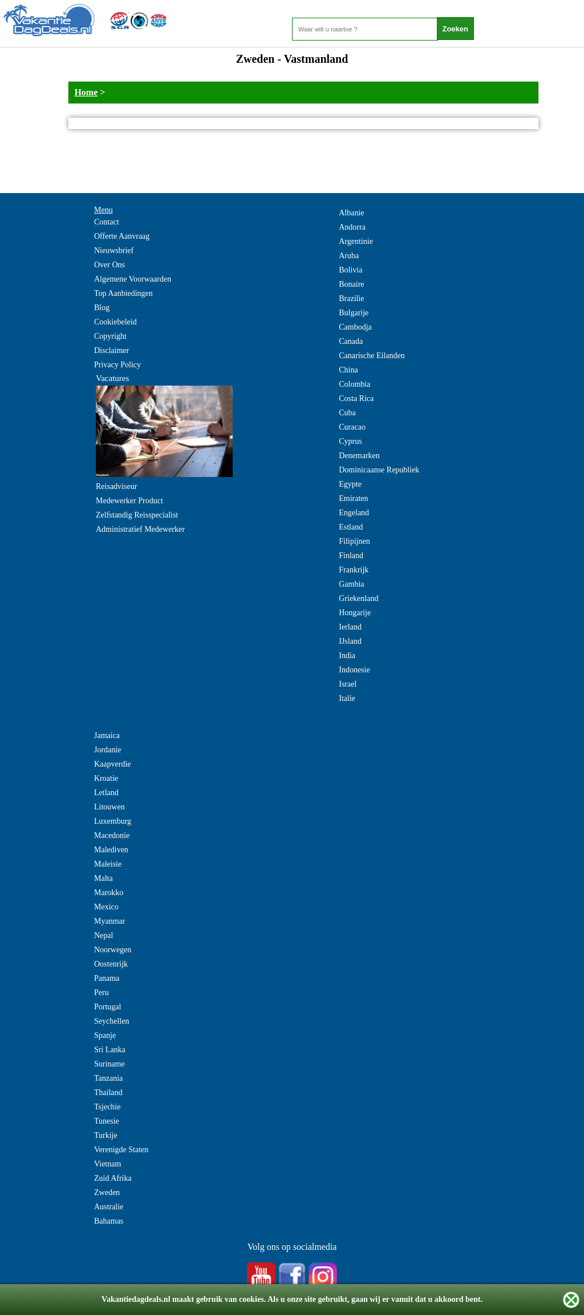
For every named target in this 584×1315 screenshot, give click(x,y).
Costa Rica (356, 398)
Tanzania (108, 1078)
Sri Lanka (109, 1049)
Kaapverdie (112, 764)
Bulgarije (353, 312)
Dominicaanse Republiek (379, 470)
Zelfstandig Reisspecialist (137, 515)
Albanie (351, 213)
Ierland (350, 627)
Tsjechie (107, 1106)
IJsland (350, 641)
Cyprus (350, 441)
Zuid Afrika (113, 1178)
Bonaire (351, 284)
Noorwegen (112, 949)
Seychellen (111, 1021)
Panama (106, 978)
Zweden (107, 1192)
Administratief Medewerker (140, 529)
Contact (106, 222)
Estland (351, 527)
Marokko (108, 892)
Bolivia (350, 270)
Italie (347, 698)
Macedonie (111, 835)
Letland (106, 792)
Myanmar (109, 921)
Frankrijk (353, 570)
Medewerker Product (129, 500)
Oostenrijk (111, 964)
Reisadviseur (116, 486)
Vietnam (107, 1164)
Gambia (351, 584)
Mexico (106, 907)
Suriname (109, 1064)
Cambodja (355, 327)
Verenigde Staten (121, 1149)
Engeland (354, 512)
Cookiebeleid (115, 322)
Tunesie (106, 1121)
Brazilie (351, 298)
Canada (351, 341)
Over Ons (109, 264)
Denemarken (359, 455)
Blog (102, 307)
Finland (351, 555)
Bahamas (108, 1221)
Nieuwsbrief (113, 250)
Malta (103, 878)
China (348, 370)
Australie (108, 1206)
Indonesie (354, 669)
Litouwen (109, 807)
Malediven (111, 849)
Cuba (347, 412)
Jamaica (107, 735)
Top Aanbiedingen (123, 293)
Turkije (105, 1135)
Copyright (110, 336)
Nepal (103, 935)
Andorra (352, 227)
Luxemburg (112, 821)
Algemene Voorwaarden (132, 279)
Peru (101, 992)
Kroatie (106, 778)
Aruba (349, 255)
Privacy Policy (117, 364)
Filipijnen (354, 541)
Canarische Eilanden (371, 355)
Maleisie (107, 864)
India (347, 655)
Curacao (352, 427)
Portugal (107, 1007)
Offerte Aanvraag (121, 236)
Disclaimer (111, 350)
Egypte (350, 484)
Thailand (108, 1092)
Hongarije (355, 612)
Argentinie (356, 241)
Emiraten (353, 498)
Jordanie (107, 749)
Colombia (354, 384)
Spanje (105, 1035)
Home (86, 92)
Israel (347, 684)
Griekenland (358, 598)
